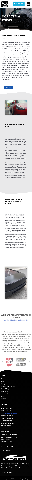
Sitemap (3, 400)
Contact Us (4, 392)
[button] (28, 4)
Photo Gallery (5, 390)
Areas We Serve (5, 395)
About (3, 382)
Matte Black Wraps (6, 412)
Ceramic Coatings (6, 422)
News (2, 397)
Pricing (3, 385)
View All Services (6, 427)
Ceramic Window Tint (7, 424)
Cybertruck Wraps (6, 409)
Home (2, 380)
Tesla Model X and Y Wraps (9, 414)
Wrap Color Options (7, 417)
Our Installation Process (8, 387)
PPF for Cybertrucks (7, 419)
